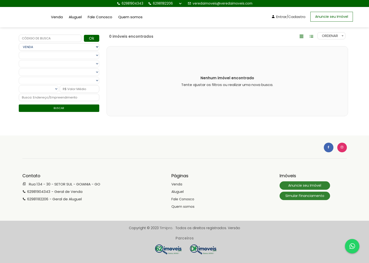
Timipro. (166, 228)
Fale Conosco (100, 16)
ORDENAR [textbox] (330, 35)
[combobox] (331, 35)
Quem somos (130, 16)
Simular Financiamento (304, 195)
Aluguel (75, 16)
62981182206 (160, 3)
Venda (57, 16)
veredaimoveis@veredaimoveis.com (220, 3)
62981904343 (130, 3)
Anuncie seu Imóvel (331, 16)
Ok (91, 38)
